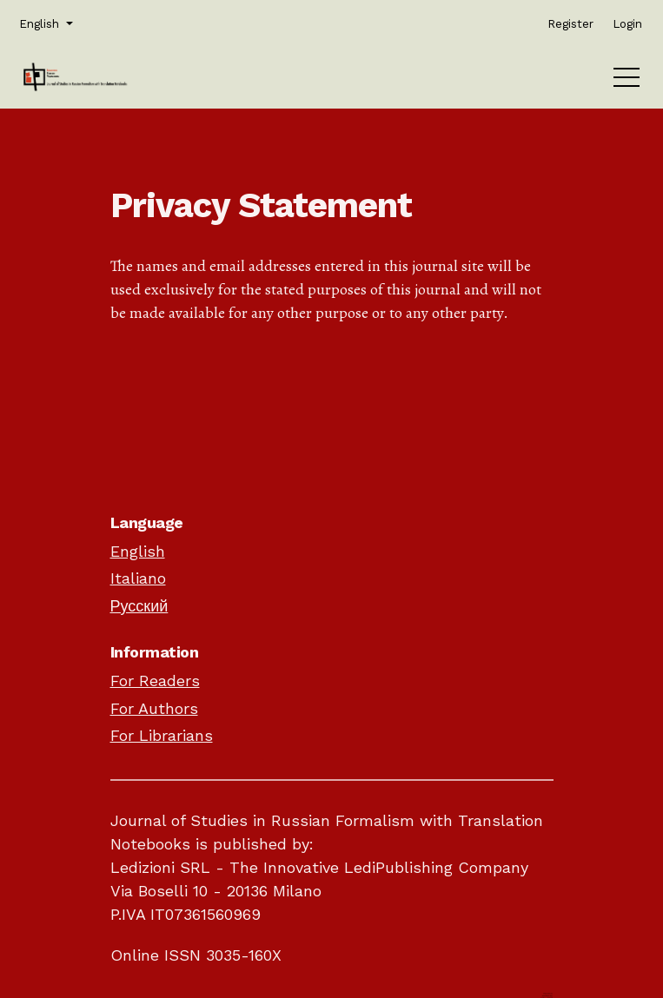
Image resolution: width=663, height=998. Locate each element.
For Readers (155, 680)
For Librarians (161, 735)
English (137, 551)
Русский (139, 606)
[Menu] (626, 81)
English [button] (44, 22)
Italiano (138, 578)
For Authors (154, 708)
